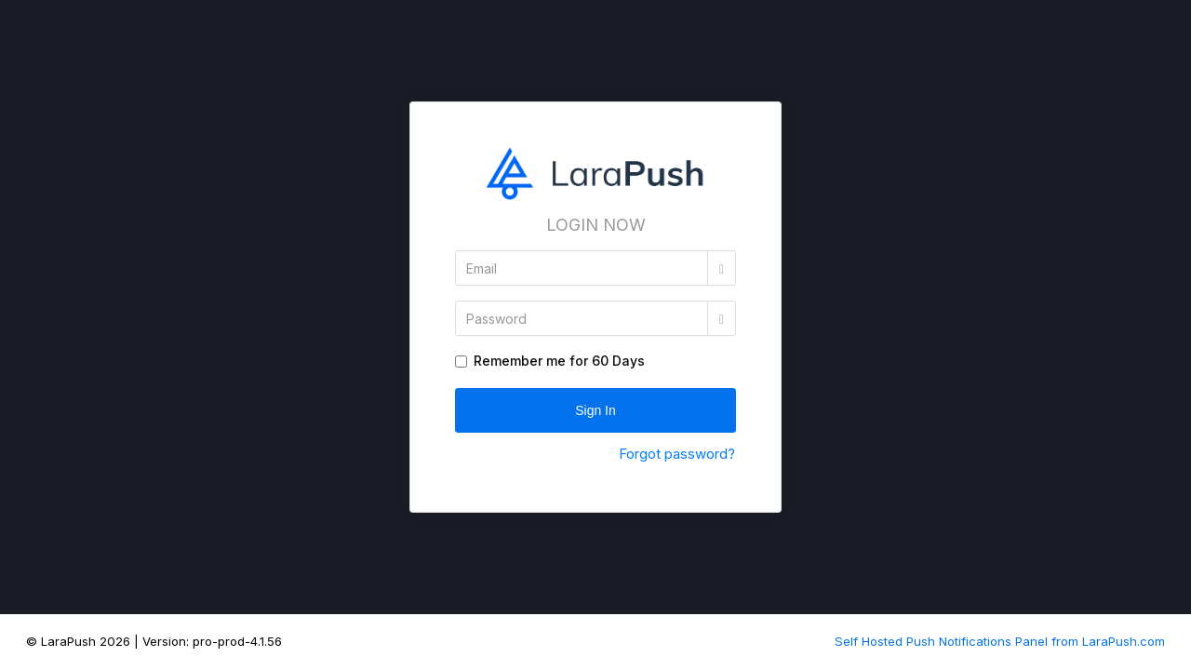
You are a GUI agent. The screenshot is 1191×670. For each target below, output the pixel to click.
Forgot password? (677, 453)
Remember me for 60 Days (559, 360)
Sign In (595, 410)
